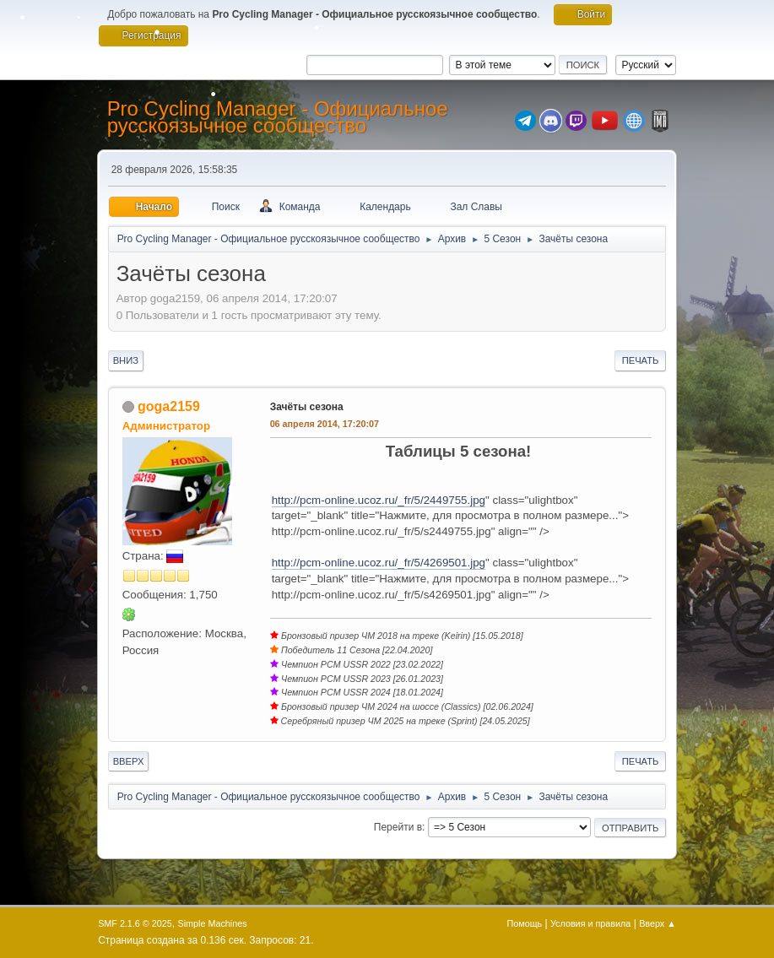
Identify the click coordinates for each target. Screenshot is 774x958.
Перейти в (398, 827)
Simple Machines (211, 923)
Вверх (128, 761)
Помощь (525, 923)
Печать (640, 360)
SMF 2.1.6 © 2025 (135, 923)
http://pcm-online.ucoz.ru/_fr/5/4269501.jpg (378, 562)
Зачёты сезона (307, 407)
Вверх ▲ (657, 923)
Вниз (125, 360)
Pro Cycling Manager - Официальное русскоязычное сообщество (277, 117)
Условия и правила (590, 923)
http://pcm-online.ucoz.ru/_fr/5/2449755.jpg (378, 500)
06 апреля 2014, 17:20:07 (324, 424)
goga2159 (169, 406)
